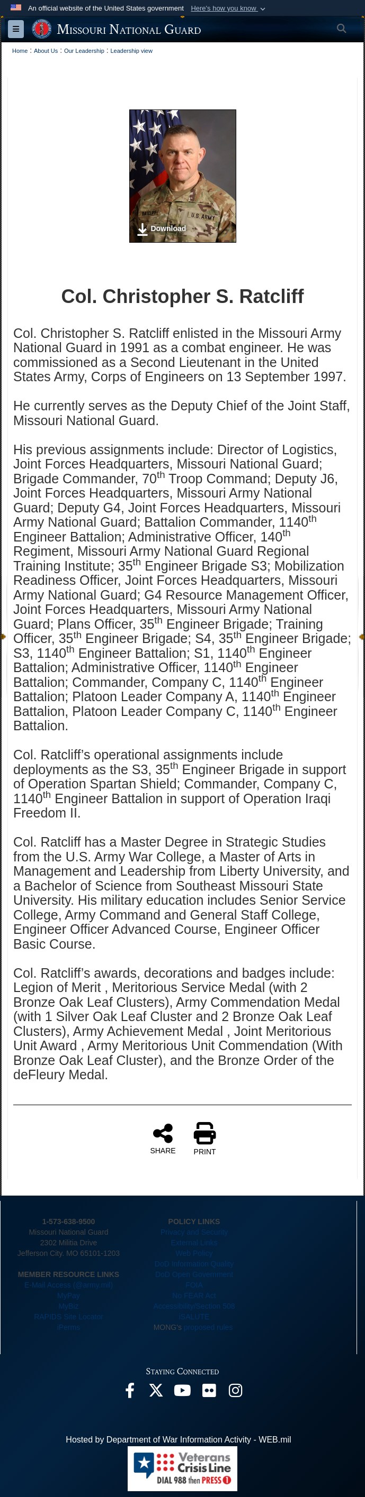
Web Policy (194, 1253)
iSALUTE (194, 1316)
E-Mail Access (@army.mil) (68, 1285)
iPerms (69, 1327)
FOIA (194, 1285)
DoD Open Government (194, 1274)
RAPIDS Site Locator (68, 1316)
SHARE (162, 1138)
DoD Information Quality (194, 1264)
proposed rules (208, 1327)
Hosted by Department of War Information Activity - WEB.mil (178, 1439)
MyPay (68, 1295)
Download (161, 229)
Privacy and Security (194, 1232)
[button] (229, 8)
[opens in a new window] (130, 1393)
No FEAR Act (194, 1295)
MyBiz (68, 1306)
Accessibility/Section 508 (194, 1306)
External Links (194, 1242)
